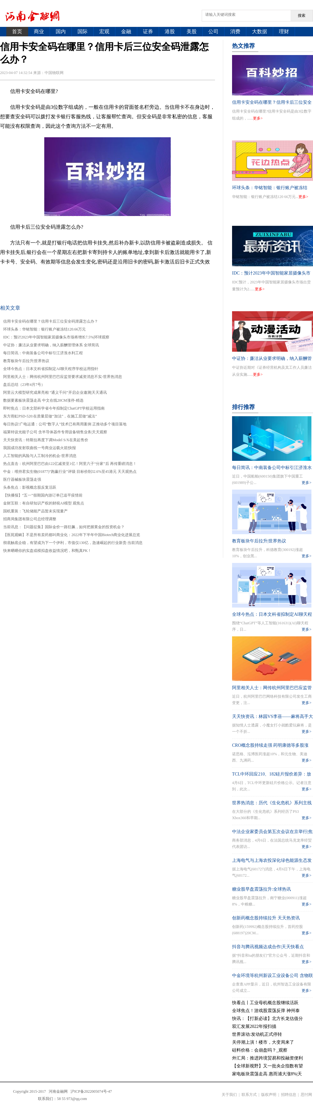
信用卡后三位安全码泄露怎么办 (113, 277)
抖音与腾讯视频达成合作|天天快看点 (268, 946)
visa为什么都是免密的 (174, 277)
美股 (192, 31)
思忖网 (306, 1094)
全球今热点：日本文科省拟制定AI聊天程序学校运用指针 (50, 369)
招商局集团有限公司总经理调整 (29, 519)
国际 (82, 31)
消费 (235, 31)
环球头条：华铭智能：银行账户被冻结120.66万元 (44, 329)
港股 (170, 31)
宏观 (104, 31)
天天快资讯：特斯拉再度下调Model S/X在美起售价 (45, 440)
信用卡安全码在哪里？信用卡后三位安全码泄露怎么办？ (50, 321)
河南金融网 (58, 1091)
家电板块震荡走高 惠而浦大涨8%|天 (267, 1074)
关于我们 (229, 1094)
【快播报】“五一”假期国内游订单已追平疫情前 (43, 495)
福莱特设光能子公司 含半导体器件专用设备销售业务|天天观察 (55, 432)
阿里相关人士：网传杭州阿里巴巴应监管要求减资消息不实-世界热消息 (62, 376)
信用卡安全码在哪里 (54, 277)
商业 (39, 31)
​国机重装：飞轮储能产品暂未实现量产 (35, 511)
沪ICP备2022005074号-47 (91, 1091)
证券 (148, 31)
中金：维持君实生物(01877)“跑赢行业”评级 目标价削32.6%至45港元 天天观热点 (70, 471)
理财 (284, 31)
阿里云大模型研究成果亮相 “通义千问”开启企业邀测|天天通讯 (55, 392)
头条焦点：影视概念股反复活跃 (29, 487)
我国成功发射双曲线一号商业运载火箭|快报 (39, 448)
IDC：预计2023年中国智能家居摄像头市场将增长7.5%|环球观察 (56, 337)
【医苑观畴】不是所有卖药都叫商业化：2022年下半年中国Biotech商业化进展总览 (71, 535)
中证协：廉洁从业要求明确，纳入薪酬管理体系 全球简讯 (51, 345)
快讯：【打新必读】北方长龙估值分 (267, 1018)
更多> (258, 118)
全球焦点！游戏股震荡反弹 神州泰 (266, 1010)
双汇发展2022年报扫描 (254, 1026)
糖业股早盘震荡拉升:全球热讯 (261, 889)
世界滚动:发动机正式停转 (257, 1034)
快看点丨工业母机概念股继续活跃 (265, 1002)
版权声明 (268, 1094)
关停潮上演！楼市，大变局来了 (263, 1042)
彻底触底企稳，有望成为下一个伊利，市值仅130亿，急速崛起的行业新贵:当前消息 (73, 543)
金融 (126, 31)
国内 (61, 31)
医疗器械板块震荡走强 (22, 479)
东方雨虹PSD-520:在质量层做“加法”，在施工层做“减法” (50, 416)
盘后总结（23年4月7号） (24, 384)
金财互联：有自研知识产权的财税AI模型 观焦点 (43, 503)
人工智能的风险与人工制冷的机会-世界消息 (40, 456)
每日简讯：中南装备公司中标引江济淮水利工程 (43, 353)
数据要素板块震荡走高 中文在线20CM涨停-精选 (43, 400)
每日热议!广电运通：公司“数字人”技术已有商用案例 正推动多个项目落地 (64, 424)
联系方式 (249, 1094)
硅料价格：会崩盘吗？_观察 (259, 1050)
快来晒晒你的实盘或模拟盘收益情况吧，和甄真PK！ (47, 550)
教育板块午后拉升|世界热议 (26, 361)
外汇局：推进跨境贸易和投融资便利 (267, 1058)
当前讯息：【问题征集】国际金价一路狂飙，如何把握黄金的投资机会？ (64, 527)
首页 (17, 31)
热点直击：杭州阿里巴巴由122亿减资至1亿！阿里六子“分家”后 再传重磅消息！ (70, 463)
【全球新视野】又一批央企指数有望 (267, 1066)
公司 (213, 31)
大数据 (259, 31)
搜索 (301, 15)
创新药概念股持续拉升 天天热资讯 (266, 918)
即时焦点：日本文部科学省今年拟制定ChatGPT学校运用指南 (54, 408)
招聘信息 (288, 1094)
